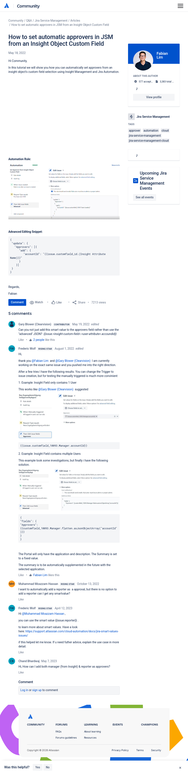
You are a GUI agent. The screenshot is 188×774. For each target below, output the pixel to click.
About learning (92, 731)
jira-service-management (145, 135)
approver (134, 130)
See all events (144, 197)
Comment (17, 302)
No (48, 767)
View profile (154, 97)
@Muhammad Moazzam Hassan (43, 613)
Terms (140, 750)
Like (21, 339)
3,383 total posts (169, 81)
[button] (64, 191)
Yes (37, 767)
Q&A (29, 20)
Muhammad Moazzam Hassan (38, 584)
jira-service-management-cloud (149, 140)
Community (28, 6)
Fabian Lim (40, 575)
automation (151, 130)
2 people (38, 339)
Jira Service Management (51, 20)
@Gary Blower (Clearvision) (72, 360)
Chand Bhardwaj (29, 661)
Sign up (37, 690)
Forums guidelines (66, 737)
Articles (75, 20)
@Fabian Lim (40, 360)
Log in (24, 690)
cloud (165, 130)
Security (156, 750)
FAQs (59, 731)
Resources (90, 737)
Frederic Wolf (27, 348)
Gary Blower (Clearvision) (34, 324)
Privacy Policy (120, 750)
